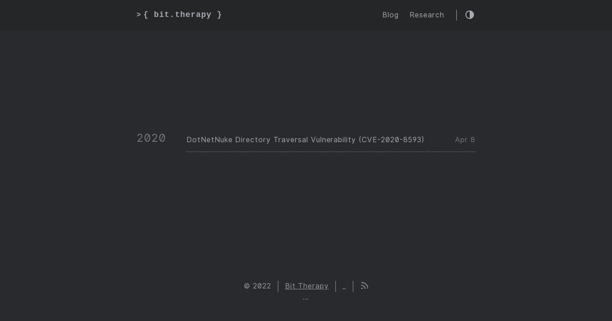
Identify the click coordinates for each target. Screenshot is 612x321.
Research (426, 15)
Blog (390, 15)
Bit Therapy (307, 286)
